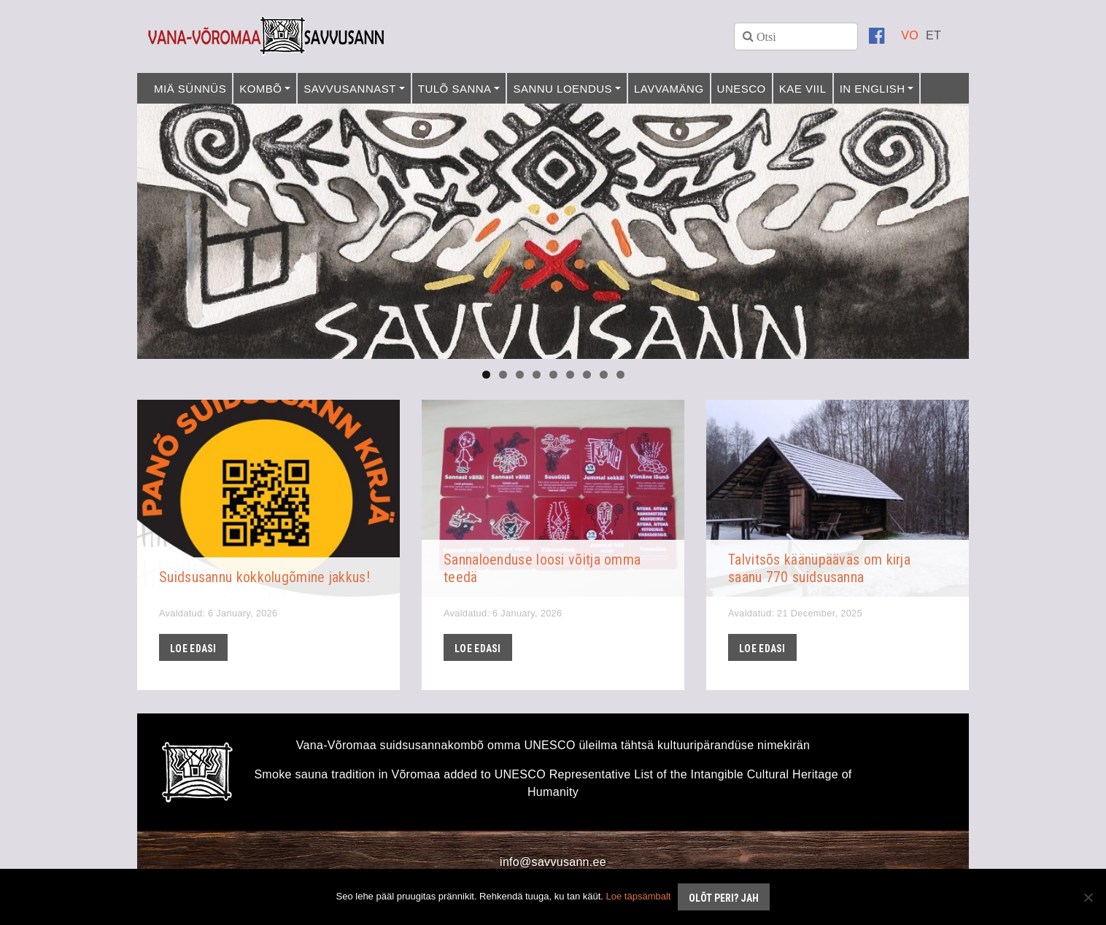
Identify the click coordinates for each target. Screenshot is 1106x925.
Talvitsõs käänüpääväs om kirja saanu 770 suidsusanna (819, 568)
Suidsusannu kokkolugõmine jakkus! (264, 577)
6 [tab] (570, 375)
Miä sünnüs (190, 88)
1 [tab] (486, 375)
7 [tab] (587, 375)
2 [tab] (503, 375)
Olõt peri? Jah (724, 898)
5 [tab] (553, 375)
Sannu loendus (562, 88)
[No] (1087, 897)
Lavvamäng (669, 88)
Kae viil (803, 88)
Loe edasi (193, 648)
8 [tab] (604, 375)
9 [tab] (620, 375)
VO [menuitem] (910, 35)
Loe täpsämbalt (638, 896)
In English (872, 88)
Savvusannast (349, 88)
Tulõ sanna (455, 88)
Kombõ (260, 88)
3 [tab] (520, 375)
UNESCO (741, 88)
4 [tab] (537, 375)
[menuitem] (909, 35)
